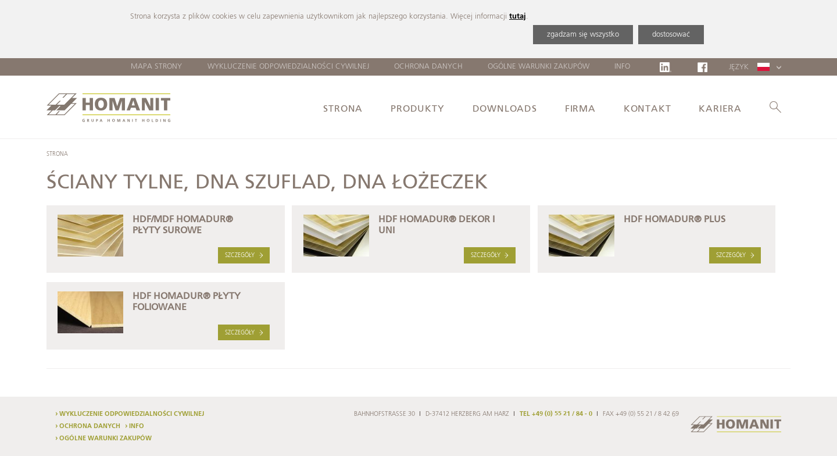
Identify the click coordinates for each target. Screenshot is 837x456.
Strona (343, 109)
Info (622, 66)
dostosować (671, 34)
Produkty (417, 109)
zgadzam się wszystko (583, 34)
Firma (580, 109)
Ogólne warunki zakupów (538, 66)
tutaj (517, 16)
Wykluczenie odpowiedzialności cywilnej (288, 66)
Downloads (505, 109)
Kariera (720, 109)
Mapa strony (156, 66)
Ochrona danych (428, 66)
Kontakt (647, 109)
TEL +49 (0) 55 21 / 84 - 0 (556, 414)
